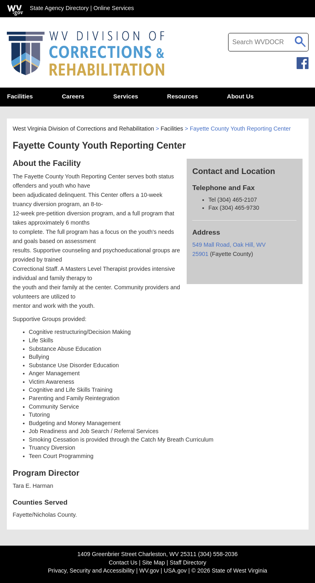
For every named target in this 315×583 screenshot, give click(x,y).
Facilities (172, 129)
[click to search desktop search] (300, 40)
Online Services (113, 8)
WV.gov (149, 570)
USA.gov (175, 570)
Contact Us (123, 562)
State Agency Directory (59, 8)
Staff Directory (188, 562)
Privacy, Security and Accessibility (91, 570)
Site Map (153, 562)
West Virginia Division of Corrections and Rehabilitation (83, 129)
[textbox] (268, 42)
